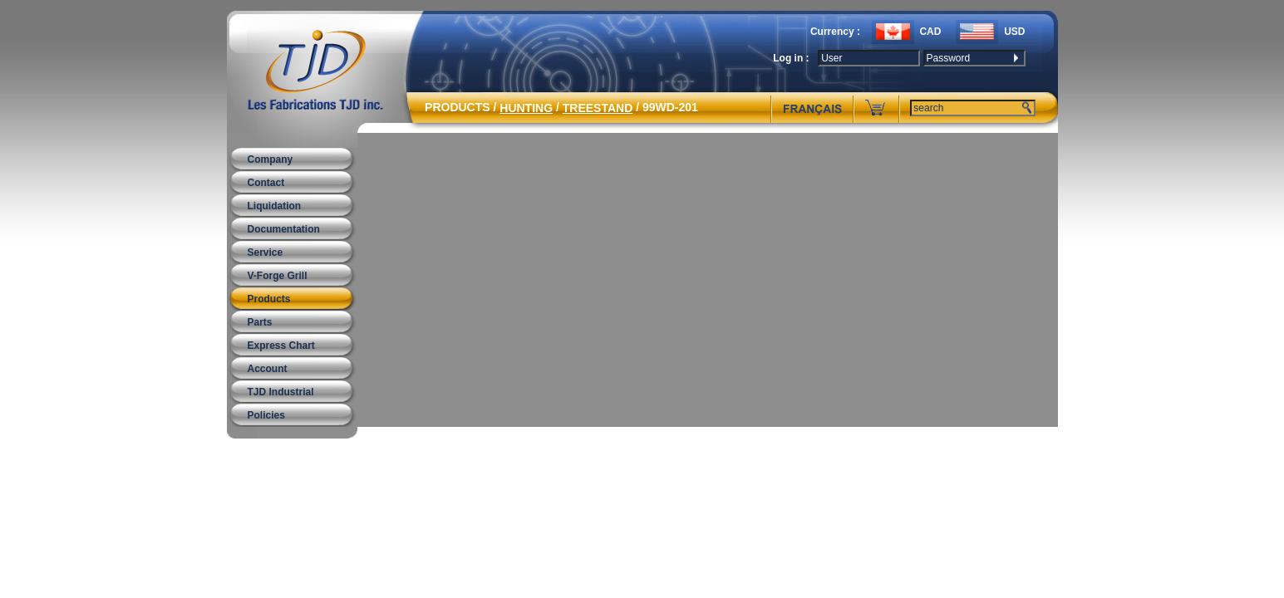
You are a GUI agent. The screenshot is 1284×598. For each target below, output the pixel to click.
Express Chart (281, 345)
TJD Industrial (281, 392)
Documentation (284, 229)
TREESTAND (598, 108)
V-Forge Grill (277, 276)
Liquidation (275, 206)
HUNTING (526, 108)
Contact (266, 183)
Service (265, 252)
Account (268, 369)
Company (270, 159)
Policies (266, 415)
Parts (260, 322)
